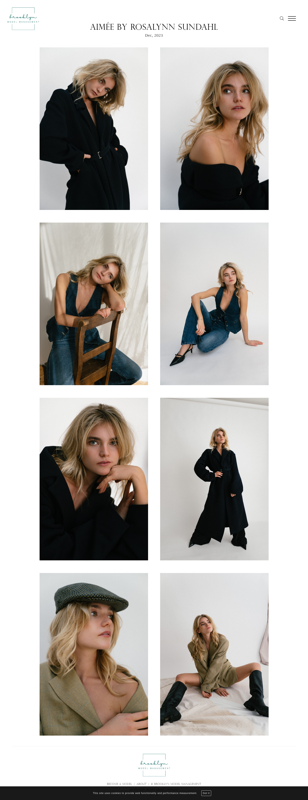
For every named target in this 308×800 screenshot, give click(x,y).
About (141, 784)
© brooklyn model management (176, 784)
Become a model (119, 784)
